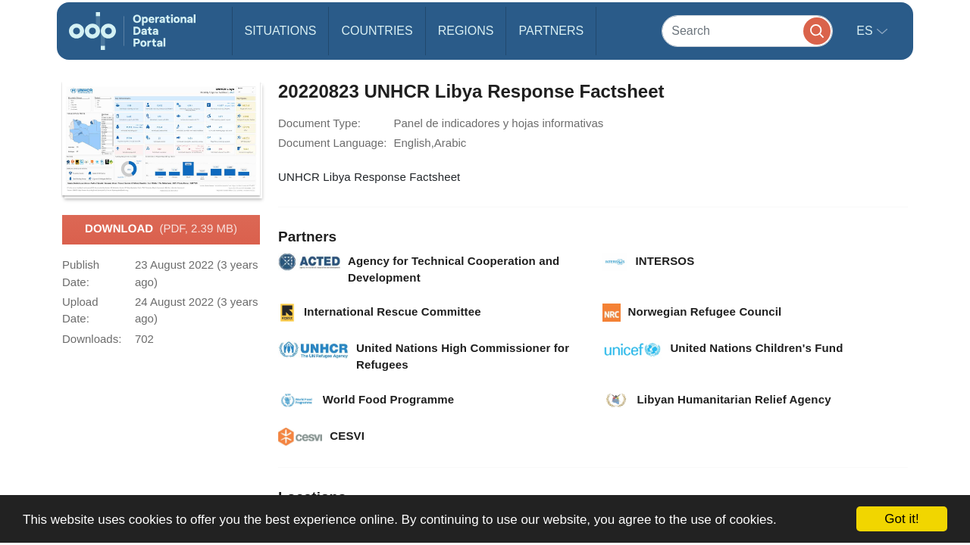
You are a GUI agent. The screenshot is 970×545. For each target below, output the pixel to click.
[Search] (747, 30)
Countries (376, 30)
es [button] (866, 30)
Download (161, 229)
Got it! (901, 519)
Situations (281, 30)
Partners (551, 30)
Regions (466, 30)
